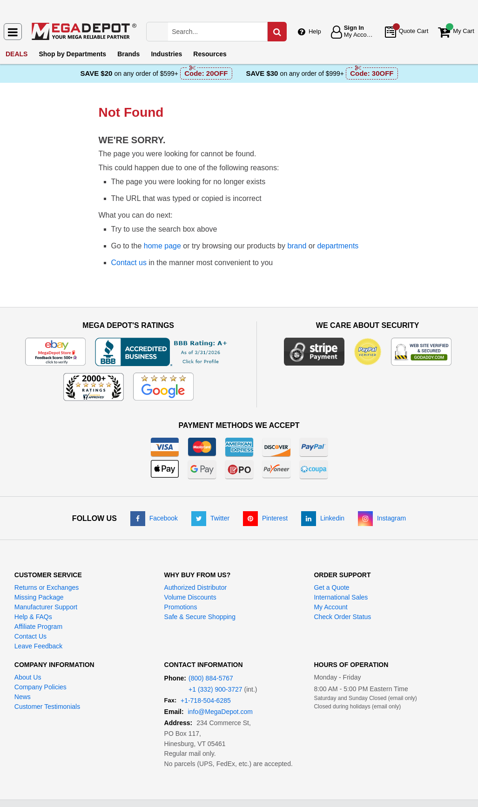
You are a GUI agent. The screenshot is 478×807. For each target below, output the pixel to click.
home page (162, 246)
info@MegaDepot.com (220, 711)
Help (315, 31)
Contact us (129, 263)
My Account (330, 607)
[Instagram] (382, 518)
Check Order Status (342, 616)
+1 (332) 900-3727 (215, 689)
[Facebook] (154, 518)
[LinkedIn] (322, 518)
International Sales (341, 597)
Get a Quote (331, 587)
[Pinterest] (265, 518)
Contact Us (30, 636)
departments (337, 246)
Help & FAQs (33, 616)
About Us (27, 677)
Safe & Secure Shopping (200, 616)
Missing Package (39, 597)
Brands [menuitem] (128, 54)
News (22, 696)
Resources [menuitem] (210, 54)
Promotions (180, 607)
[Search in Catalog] (277, 31)
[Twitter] (210, 518)
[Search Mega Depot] (226, 31)
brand (296, 246)
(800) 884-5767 (211, 678)
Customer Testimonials (47, 706)
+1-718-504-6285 (206, 700)
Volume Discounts (190, 597)
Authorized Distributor (195, 587)
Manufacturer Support (45, 607)
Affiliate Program (38, 626)
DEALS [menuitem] (16, 54)
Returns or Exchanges (46, 587)
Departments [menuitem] (72, 54)
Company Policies (40, 687)
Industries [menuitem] (166, 54)
